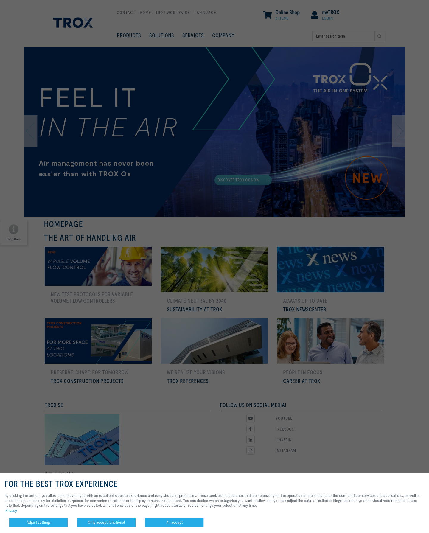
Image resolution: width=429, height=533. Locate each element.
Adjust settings (39, 522)
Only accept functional (106, 522)
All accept (174, 522)
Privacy (11, 510)
